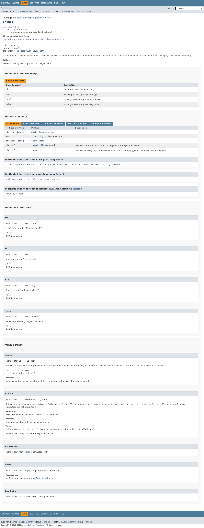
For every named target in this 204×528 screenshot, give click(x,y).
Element (50, 39)
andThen (10, 194)
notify (21, 179)
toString (105, 164)
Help (63, 3)
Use (31, 3)
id (7, 89)
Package (15, 3)
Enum (14, 48)
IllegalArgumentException (20, 429)
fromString (37, 136)
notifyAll (32, 179)
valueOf (35, 145)
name (85, 164)
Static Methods (31, 123)
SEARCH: (171, 8)
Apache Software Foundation (33, 525)
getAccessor (37, 141)
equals (30, 164)
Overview (5, 3)
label (8, 99)
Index (56, 3)
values (35, 150)
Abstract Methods (77, 123)
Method (46, 11)
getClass (10, 179)
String (48, 136)
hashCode (75, 164)
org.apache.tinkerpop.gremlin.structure (32, 18)
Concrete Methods (101, 123)
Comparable (24, 39)
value (8, 104)
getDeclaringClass (58, 164)
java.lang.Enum (14, 29)
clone (8, 164)
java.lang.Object (11, 27)
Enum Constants (26, 11)
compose (20, 194)
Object (58, 39)
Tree (37, 3)
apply (34, 132)
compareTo (19, 164)
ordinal (94, 164)
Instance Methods (53, 123)
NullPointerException (17, 433)
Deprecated (46, 3)
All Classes (6, 8)
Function (40, 39)
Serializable (10, 39)
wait (42, 179)
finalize (41, 164)
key (7, 94)
